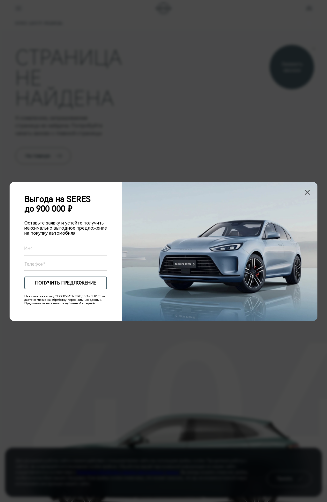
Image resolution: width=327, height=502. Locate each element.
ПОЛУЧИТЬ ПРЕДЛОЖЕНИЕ (65, 282)
